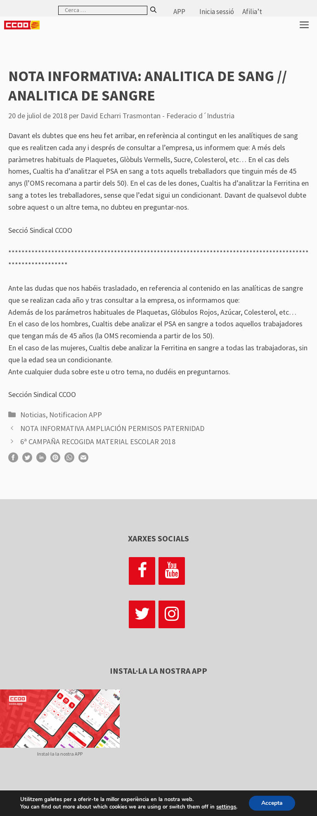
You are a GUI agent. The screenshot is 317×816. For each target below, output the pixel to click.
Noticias (33, 414)
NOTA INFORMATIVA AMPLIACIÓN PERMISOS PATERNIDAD (112, 428)
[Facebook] (142, 571)
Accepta (272, 803)
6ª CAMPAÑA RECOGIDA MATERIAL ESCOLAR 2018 (97, 441)
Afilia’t (252, 11)
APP (179, 11)
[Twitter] (142, 614)
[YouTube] (171, 571)
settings (226, 807)
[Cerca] (153, 10)
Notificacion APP (75, 414)
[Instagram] (171, 614)
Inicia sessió (216, 11)
